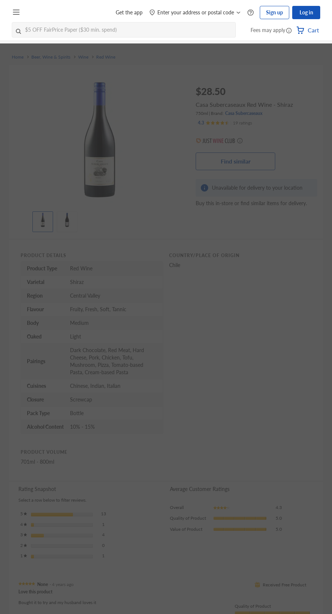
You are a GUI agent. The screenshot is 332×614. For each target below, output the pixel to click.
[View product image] (43, 220)
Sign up (274, 12)
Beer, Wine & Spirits (50, 57)
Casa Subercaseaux (243, 113)
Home (18, 57)
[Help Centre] (250, 12)
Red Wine (105, 57)
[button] (289, 31)
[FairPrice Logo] (44, 12)
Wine (83, 57)
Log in (306, 12)
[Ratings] (225, 123)
